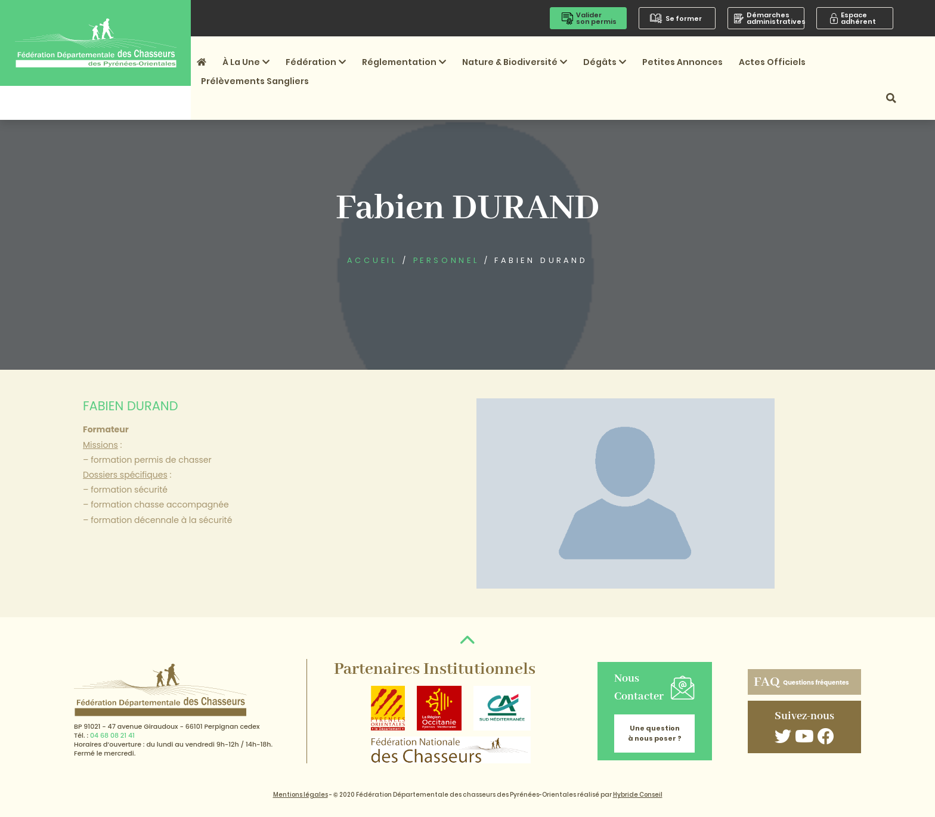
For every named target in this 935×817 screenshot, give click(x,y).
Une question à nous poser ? (655, 733)
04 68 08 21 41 (112, 735)
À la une (246, 62)
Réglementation (404, 62)
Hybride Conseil (637, 794)
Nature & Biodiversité (514, 62)
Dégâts (604, 62)
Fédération (316, 62)
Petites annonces (682, 62)
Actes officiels (772, 62)
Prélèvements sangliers (255, 81)
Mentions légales (300, 794)
